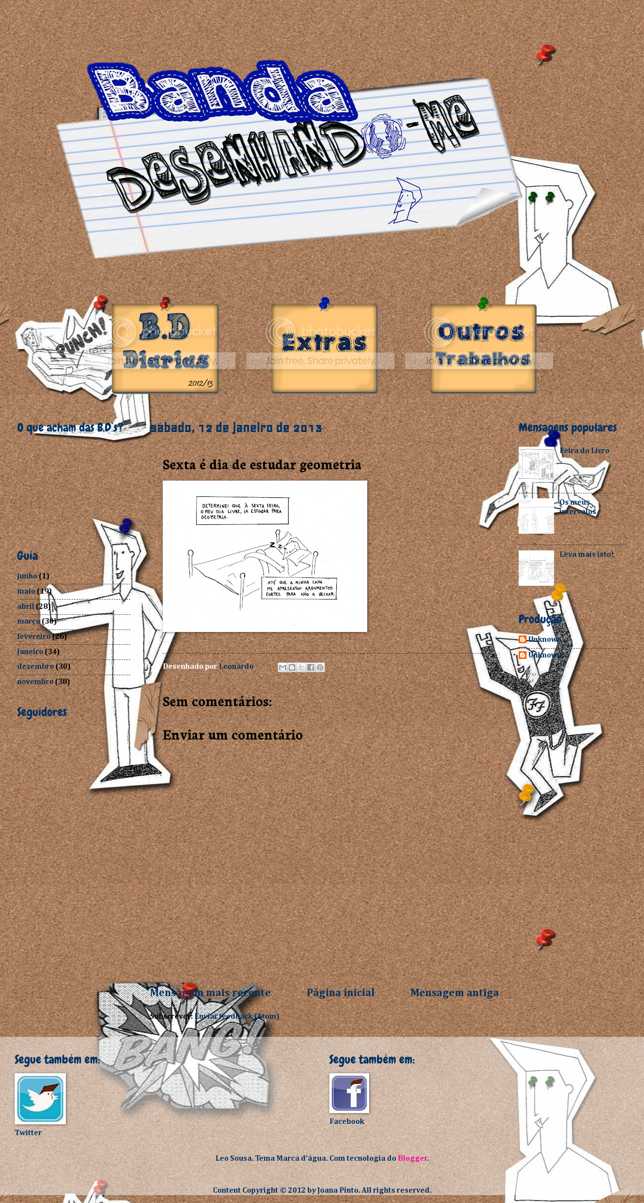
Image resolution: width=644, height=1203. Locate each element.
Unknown (544, 639)
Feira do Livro (584, 451)
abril (25, 606)
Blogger (412, 1158)
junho (27, 576)
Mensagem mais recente (210, 993)
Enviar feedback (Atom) (237, 1016)
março (28, 621)
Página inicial (341, 993)
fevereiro (34, 636)
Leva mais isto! (586, 554)
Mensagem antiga (454, 993)
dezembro (35, 666)
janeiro (30, 652)
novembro (35, 682)
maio (26, 591)
